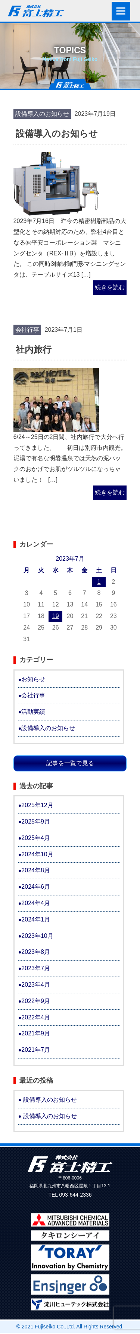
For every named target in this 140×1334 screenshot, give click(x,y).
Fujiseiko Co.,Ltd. (55, 1327)
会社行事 (27, 330)
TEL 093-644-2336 (69, 1195)
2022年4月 (35, 1017)
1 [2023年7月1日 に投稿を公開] (99, 582)
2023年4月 (35, 984)
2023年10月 (37, 936)
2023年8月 (35, 952)
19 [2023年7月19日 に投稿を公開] (55, 616)
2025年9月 (35, 821)
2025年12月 (37, 805)
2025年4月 (35, 838)
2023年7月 (35, 968)
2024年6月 (35, 887)
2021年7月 (35, 1050)
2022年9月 (35, 1001)
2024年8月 (35, 870)
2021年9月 (35, 1033)
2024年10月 (37, 854)
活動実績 (33, 712)
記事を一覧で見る (70, 763)
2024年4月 (35, 903)
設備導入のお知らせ (42, 114)
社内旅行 (34, 349)
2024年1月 (35, 919)
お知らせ (33, 679)
